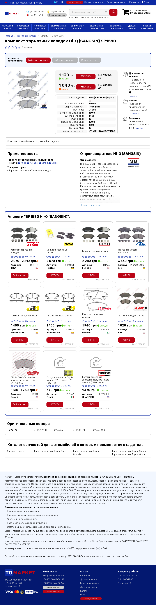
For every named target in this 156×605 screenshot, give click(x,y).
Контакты (134, 2)
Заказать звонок (53, 587)
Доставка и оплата (93, 2)
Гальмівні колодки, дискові (131, 315)
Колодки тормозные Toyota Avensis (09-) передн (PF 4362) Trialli (59, 380)
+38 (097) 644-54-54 (53, 575)
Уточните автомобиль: (15, 59)
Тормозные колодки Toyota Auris (50, 451)
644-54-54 (36, 11)
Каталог (84, 591)
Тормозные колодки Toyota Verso (128, 454)
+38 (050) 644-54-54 (53, 579)
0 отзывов (27, 47)
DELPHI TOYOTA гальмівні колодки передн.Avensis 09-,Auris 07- (23, 380)
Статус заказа (91, 599)
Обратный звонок (57, 15)
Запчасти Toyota (15, 451)
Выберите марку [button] (38, 60)
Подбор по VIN (74, 2)
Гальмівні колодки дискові (95, 251)
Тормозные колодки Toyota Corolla (129, 451)
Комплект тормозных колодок (21, 251)
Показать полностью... (91, 205)
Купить (86, 76)
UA (61, 2)
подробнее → (134, 96)
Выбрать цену (20, 275)
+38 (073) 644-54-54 (53, 583)
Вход (145, 2)
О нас (83, 594)
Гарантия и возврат (116, 2)
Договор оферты (88, 587)
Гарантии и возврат (90, 583)
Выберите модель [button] (65, 60)
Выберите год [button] (90, 60)
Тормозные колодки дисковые (128, 251)
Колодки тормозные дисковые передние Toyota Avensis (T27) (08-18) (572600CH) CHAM (95, 381)
